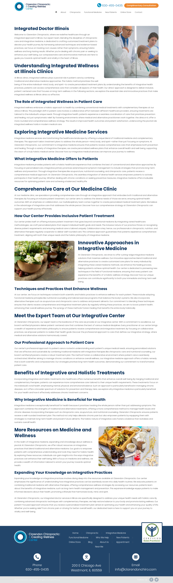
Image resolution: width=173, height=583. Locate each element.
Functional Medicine (93, 12)
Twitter (156, 580)
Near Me (99, 546)
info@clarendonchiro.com (135, 569)
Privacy (57, 580)
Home (75, 533)
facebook (151, 580)
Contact (138, 12)
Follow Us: (142, 579)
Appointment (122, 542)
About (63, 12)
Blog (90, 542)
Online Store (125, 12)
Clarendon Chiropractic (29, 580)
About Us (104, 542)
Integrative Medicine (116, 533)
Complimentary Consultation (141, 5)
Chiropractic (75, 12)
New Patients (111, 12)
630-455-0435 (112, 5)
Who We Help (102, 537)
